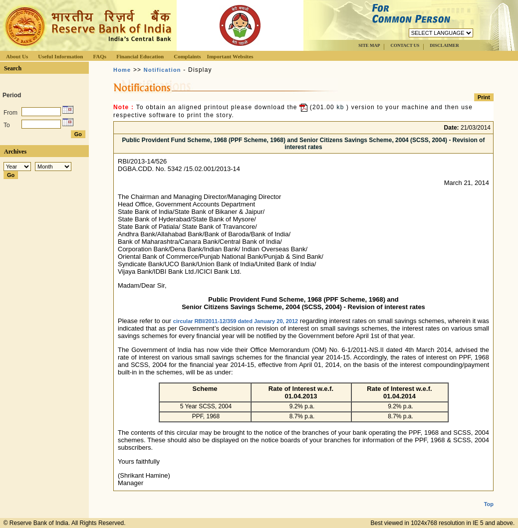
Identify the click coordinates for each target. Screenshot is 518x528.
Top (489, 496)
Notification (162, 70)
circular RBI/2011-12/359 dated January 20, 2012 (235, 321)
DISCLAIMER (444, 45)
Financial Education (140, 56)
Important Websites (230, 56)
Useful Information (60, 56)
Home (122, 70)
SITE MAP (369, 45)
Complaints (187, 56)
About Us (17, 56)
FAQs (99, 56)
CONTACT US (404, 45)
